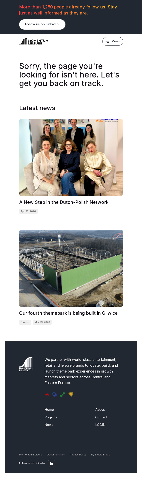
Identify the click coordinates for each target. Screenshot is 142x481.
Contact (101, 417)
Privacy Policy (78, 454)
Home (49, 410)
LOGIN (100, 425)
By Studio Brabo (100, 454)
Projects (51, 417)
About (100, 410)
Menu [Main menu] (116, 41)
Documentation (56, 454)
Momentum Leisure (30, 454)
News (49, 425)
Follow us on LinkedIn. (42, 24)
